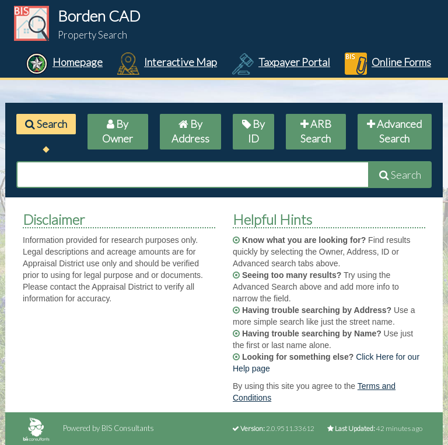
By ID (253, 131)
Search (46, 123)
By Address (190, 131)
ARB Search (315, 131)
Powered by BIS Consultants (88, 428)
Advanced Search (394, 131)
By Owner (117, 131)
